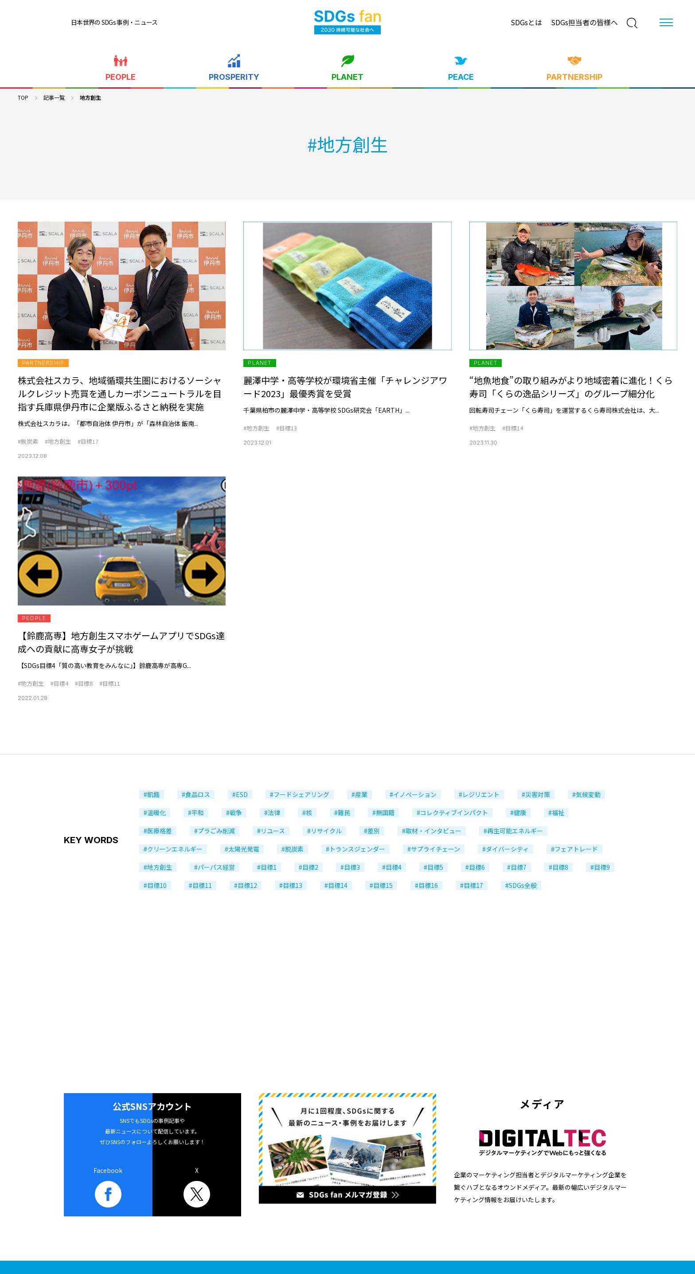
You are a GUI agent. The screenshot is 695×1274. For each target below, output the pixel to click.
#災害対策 (536, 794)
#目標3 (350, 867)
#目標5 (433, 867)
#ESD (240, 794)
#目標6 (475, 867)
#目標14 (512, 428)
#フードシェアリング (299, 794)
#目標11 (109, 683)
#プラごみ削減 (214, 830)
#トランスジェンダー (355, 848)
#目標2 (308, 867)
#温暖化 (155, 812)
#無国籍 (383, 812)
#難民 (342, 812)
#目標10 (155, 885)
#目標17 (88, 441)
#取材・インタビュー (431, 830)
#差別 (372, 830)
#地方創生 (58, 441)
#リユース (271, 830)
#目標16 (426, 885)
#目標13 (286, 428)
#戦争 (234, 812)
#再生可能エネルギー (513, 830)
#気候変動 (586, 794)
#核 (307, 812)
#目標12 (245, 885)
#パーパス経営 (214, 867)
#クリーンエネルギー (173, 848)
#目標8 (84, 683)
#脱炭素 (28, 441)
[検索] (632, 23)
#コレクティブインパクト (452, 812)
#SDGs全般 (521, 885)
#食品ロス (196, 794)
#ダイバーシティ (505, 848)
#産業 (359, 794)
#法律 (272, 812)
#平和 (196, 812)
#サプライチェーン (433, 848)
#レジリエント (479, 794)
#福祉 (556, 812)
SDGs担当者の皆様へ (584, 22)
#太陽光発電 (242, 848)
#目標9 (600, 867)
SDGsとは (526, 22)
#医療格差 (158, 830)
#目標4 (59, 683)
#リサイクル (324, 830)
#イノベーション (413, 794)
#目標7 (517, 867)
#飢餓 (152, 794)
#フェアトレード (574, 848)
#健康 (518, 812)
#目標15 (381, 885)
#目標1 (267, 867)
